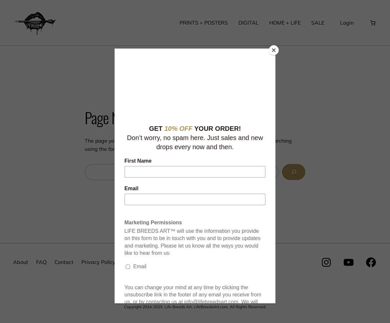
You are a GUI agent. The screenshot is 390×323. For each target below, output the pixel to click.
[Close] (274, 50)
